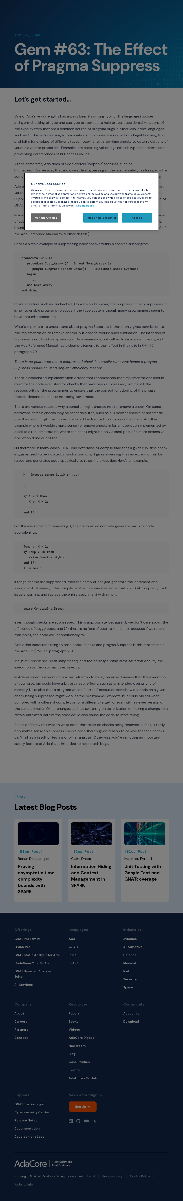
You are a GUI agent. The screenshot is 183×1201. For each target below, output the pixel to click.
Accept (137, 217)
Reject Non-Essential (101, 217)
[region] (91, 201)
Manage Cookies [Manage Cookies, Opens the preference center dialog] (46, 217)
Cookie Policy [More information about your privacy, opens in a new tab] (85, 205)
